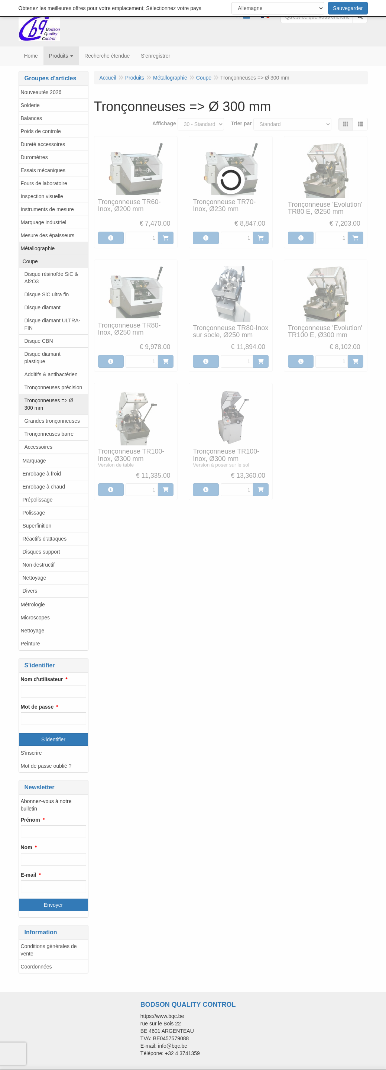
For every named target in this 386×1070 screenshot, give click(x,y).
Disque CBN (39, 341)
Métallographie (38, 248)
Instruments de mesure (47, 209)
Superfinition (37, 526)
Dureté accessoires (43, 144)
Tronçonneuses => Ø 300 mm (49, 404)
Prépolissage (38, 500)
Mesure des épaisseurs (48, 235)
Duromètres (34, 157)
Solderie (30, 105)
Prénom (30, 820)
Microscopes (35, 618)
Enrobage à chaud (44, 487)
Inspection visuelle (42, 196)
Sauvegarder (348, 8)
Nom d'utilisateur (42, 679)
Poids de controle (41, 131)
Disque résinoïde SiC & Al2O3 (51, 277)
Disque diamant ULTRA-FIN (53, 324)
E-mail (28, 875)
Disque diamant (43, 307)
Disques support (41, 552)
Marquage (34, 461)
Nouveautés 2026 (41, 92)
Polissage (34, 513)
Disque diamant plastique (43, 357)
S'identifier (53, 739)
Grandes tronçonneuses (52, 421)
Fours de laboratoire (44, 183)
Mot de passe (37, 707)
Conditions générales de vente (49, 950)
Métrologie (33, 604)
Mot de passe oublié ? (46, 766)
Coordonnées (36, 967)
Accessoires (38, 447)
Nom (26, 847)
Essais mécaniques (43, 170)
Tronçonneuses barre (49, 434)
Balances (31, 118)
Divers (30, 591)
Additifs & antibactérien (51, 374)
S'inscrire (31, 753)
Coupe (30, 261)
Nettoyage (34, 578)
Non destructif (39, 565)
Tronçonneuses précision (53, 387)
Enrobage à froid (42, 474)
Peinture (30, 644)
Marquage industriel (44, 222)
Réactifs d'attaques (45, 539)
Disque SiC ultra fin (47, 294)
